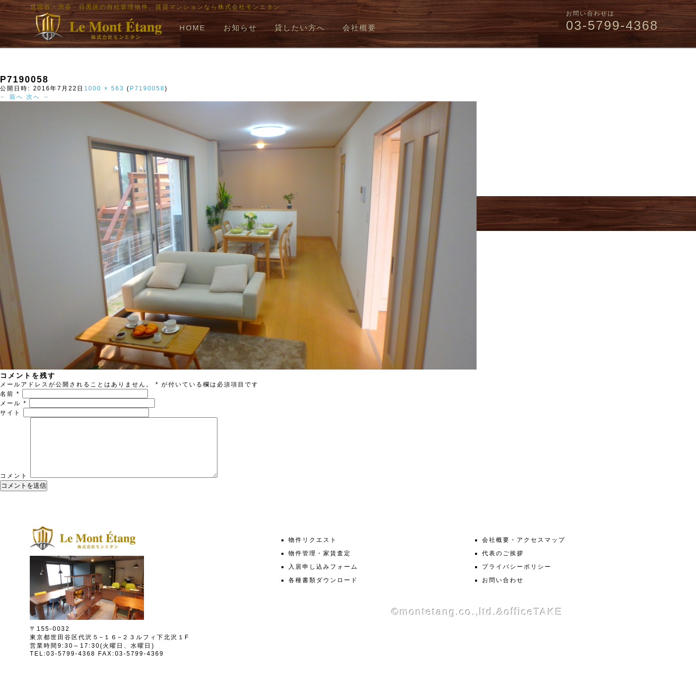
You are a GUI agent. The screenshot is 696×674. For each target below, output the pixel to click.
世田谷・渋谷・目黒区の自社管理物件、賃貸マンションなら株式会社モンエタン (155, 6)
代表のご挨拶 (503, 565)
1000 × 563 (104, 88)
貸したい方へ (300, 27)
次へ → (38, 96)
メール (13, 403)
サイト (10, 412)
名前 (10, 393)
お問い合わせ (503, 592)
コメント (14, 487)
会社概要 (359, 27)
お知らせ (240, 27)
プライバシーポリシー (517, 578)
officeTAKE (533, 623)
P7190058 (147, 88)
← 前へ (11, 96)
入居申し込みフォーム (323, 578)
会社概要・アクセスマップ (523, 551)
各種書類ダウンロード (323, 592)
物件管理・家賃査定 (319, 565)
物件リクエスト (312, 551)
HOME (192, 27)
